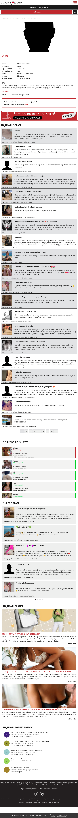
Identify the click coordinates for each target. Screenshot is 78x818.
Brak (15, 785)
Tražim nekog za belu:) (23, 146)
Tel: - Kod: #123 (20, 489)
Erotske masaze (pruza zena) (28, 337)
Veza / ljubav (12, 427)
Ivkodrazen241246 (23, 64)
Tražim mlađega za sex (23, 282)
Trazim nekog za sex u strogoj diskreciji (30, 297)
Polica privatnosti (44, 789)
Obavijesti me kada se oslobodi (26, 457)
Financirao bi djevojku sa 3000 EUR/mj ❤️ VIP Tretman (35, 221)
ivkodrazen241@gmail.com (20, 95)
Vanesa (15, 461)
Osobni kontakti (13, 157)
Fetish (10, 248)
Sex (13, 18)
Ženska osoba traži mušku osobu (22, 187)
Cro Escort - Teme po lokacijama (22, 737)
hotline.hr (44, 802)
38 (52, 431)
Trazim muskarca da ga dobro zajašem (29, 341)
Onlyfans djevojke (17, 759)
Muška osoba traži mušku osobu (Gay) (23, 142)
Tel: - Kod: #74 (20, 467)
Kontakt (35, 789)
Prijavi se (33, 7)
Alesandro (18, 416)
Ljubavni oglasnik (6, 18)
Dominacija (16, 248)
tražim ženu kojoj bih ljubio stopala (28, 207)
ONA (20, 157)
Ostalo (64, 785)
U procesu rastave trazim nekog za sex (30, 252)
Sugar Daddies (22, 233)
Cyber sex (14, 540)
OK (53, 815)
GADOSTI (18, 237)
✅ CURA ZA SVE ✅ (23, 527)
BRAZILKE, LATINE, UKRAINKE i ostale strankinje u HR (29, 733)
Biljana (15, 448)
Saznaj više (61, 815)
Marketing (54, 789)
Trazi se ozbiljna (22, 564)
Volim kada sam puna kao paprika (27, 191)
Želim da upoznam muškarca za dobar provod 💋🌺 (34, 267)
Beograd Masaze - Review (20, 768)
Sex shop (57, 785)
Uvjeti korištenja (26, 789)
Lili (14, 472)
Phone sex (30, 785)
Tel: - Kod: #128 (20, 478)
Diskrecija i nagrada (22, 357)
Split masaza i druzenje (23, 326)
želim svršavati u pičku (23, 161)
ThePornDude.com (54, 802)
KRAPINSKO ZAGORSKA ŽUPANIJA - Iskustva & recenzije (30, 741)
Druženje (11, 217)
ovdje (26, 104)
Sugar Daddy (12, 233)
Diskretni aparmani (41, 783)
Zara (14, 483)
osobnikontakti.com (34, 802)
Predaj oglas (37, 12)
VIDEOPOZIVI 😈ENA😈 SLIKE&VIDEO (30, 546)
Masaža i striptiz (16, 772)
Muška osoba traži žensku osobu (25, 18)
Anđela (15, 494)
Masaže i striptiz (13, 337)
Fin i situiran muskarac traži (25, 311)
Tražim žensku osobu (22, 372)
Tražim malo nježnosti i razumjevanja (29, 176)
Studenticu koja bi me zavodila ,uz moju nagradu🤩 (34, 387)
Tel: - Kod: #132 (20, 454)
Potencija (52, 783)
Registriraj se (43, 7)
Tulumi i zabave (47, 785)
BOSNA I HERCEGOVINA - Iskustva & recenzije (26, 750)
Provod (17, 131)
